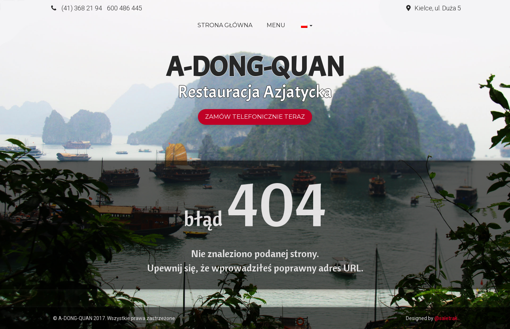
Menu (276, 25)
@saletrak (445, 318)
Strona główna (225, 25)
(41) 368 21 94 (82, 8)
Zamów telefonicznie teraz (255, 116)
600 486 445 (124, 8)
